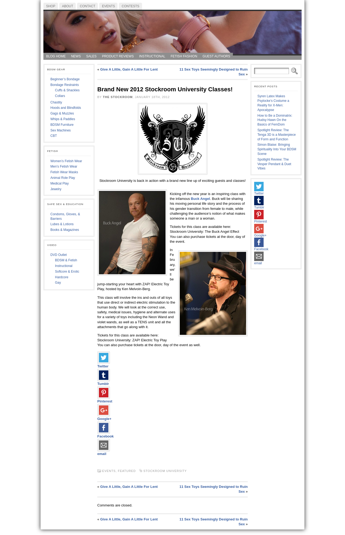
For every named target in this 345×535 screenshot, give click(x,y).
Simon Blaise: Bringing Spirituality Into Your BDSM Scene (276, 149)
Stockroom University (165, 471)
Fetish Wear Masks (64, 172)
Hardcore (61, 277)
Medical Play (59, 183)
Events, (110, 471)
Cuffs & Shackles (67, 90)
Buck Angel (200, 199)
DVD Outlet (58, 255)
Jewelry (55, 189)
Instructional (64, 266)
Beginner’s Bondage (65, 79)
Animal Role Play (62, 178)
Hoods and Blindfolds (65, 108)
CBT (53, 136)
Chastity (56, 102)
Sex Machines (60, 130)
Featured (127, 471)
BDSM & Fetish (66, 260)
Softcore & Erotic (67, 271)
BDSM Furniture (62, 125)
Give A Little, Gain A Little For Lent (129, 69)
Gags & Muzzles (62, 113)
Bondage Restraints (64, 85)
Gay (58, 282)
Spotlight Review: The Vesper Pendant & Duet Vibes (274, 164)
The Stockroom (118, 97)
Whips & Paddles (62, 119)
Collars (60, 96)
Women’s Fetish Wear (66, 161)
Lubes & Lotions (62, 224)
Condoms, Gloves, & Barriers (65, 216)
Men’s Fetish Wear (63, 166)
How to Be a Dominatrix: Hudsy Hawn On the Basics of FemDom (274, 120)
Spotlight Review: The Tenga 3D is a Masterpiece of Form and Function (276, 134)
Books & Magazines (64, 230)
